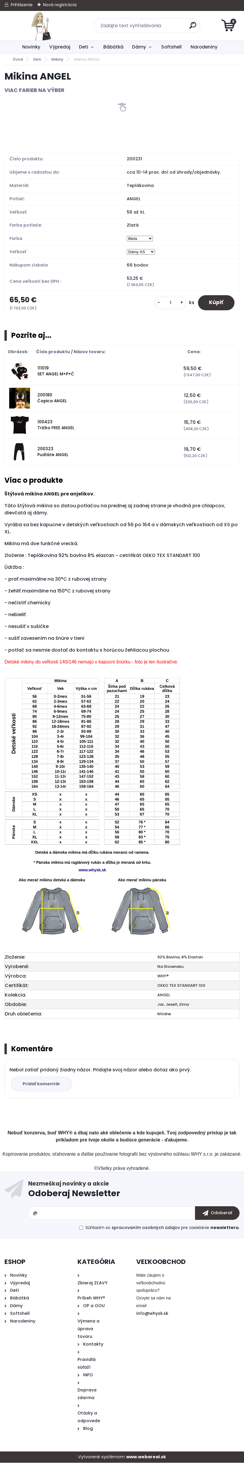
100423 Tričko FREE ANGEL (55, 425)
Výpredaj (59, 47)
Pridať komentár (42, 1084)
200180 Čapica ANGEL (52, 398)
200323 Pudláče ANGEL (52, 452)
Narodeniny (204, 47)
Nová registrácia (60, 5)
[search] (193, 27)
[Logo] (40, 26)
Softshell (171, 47)
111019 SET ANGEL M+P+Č (55, 371)
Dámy (139, 47)
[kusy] (169, 303)
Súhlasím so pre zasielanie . (162, 1228)
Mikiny (57, 59)
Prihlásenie (22, 5)
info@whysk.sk (152, 1314)
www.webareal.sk (146, 1457)
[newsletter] (217, 1213)
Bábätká (113, 47)
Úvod (18, 59)
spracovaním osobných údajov (146, 1228)
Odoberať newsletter (134, 1191)
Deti (83, 47)
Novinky (31, 47)
